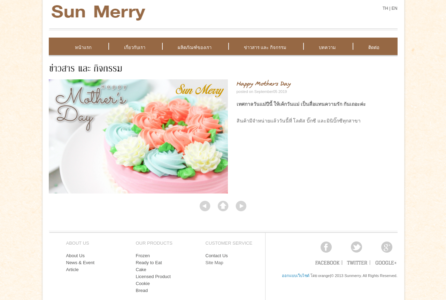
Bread (142, 290)
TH (385, 8)
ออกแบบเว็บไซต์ (295, 276)
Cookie (143, 283)
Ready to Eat (149, 262)
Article (72, 269)
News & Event (80, 262)
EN (395, 8)
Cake (141, 269)
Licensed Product (153, 276)
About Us (75, 255)
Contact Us (217, 255)
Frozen (143, 255)
